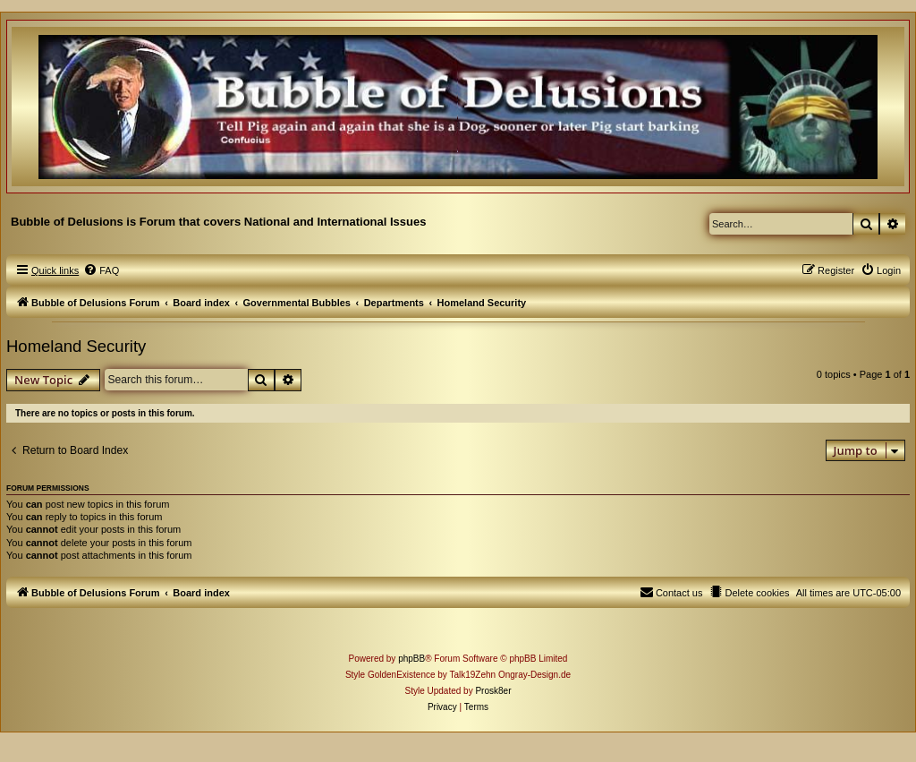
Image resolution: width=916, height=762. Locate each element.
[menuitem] (101, 270)
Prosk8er (493, 691)
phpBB (411, 659)
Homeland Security (76, 346)
